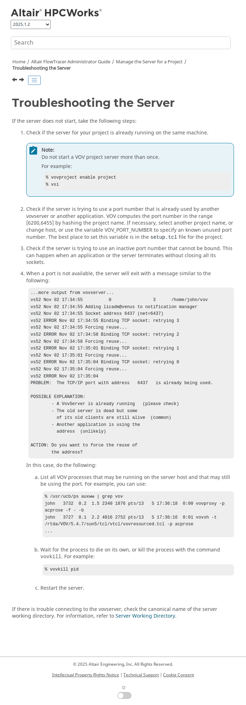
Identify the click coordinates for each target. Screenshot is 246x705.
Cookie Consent (178, 675)
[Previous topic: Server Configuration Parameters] (15, 80)
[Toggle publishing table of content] (34, 80)
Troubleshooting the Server (41, 68)
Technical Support (141, 675)
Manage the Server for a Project (149, 62)
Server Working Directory (145, 639)
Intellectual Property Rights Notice (85, 675)
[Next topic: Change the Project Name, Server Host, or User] (22, 80)
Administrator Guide (70, 62)
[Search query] (121, 42)
